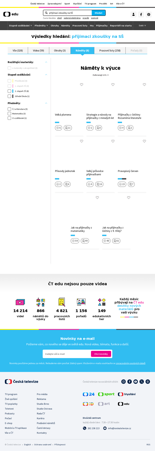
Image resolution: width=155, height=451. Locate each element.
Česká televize (37, 3)
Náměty (65, 25)
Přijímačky (101, 25)
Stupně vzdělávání (19, 25)
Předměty (40, 25)
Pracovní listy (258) (110, 50)
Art (111, 3)
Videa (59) (38, 50)
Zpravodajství (54, 3)
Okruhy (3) (60, 50)
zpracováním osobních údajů (130, 363)
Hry (92, 25)
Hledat (98, 12)
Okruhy (55, 25)
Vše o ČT (120, 3)
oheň (59, 18)
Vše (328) (18, 50)
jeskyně (94, 18)
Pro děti (103, 3)
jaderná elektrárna (72, 18)
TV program (90, 3)
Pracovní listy (80, 25)
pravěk (86, 18)
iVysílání (77, 3)
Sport (67, 3)
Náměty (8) (82, 50)
